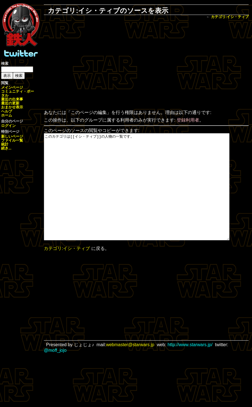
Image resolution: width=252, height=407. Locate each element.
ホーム (6, 115)
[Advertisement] (146, 65)
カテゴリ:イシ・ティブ (230, 17)
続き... (6, 148)
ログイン (8, 126)
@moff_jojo (55, 371)
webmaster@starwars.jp (130, 365)
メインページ (12, 87)
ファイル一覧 (12, 140)
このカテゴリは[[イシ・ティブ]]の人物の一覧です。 (148, 197)
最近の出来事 (12, 99)
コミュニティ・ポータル (17, 93)
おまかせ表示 (12, 107)
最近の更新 (10, 103)
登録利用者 (188, 120)
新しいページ (12, 136)
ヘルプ (6, 111)
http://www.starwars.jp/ (189, 365)
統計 (4, 144)
